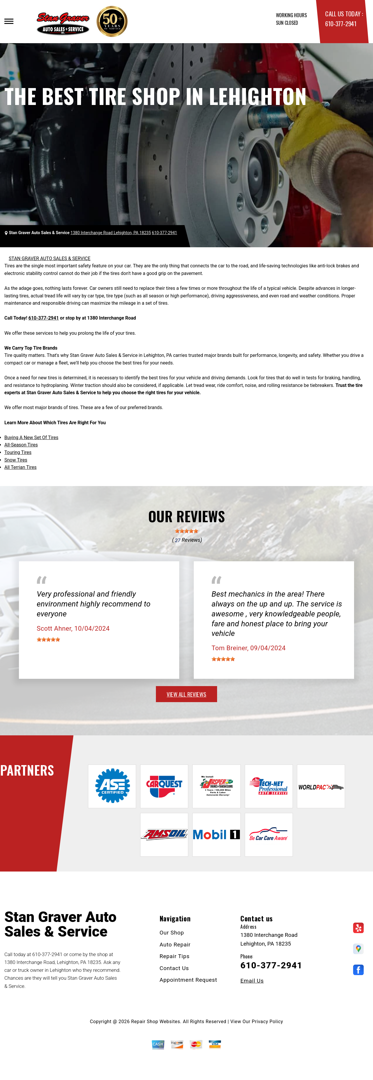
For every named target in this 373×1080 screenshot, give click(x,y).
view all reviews (186, 694)
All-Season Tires (21, 445)
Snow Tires (15, 460)
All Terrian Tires (20, 467)
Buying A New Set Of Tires (31, 437)
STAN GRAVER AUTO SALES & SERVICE (49, 258)
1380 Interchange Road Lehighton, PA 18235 (111, 232)
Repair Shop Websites (155, 1021)
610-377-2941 (340, 23)
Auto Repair (175, 944)
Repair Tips (175, 956)
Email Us (252, 980)
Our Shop (172, 932)
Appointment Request (188, 979)
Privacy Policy (267, 1021)
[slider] (186, 531)
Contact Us (174, 968)
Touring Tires (17, 452)
